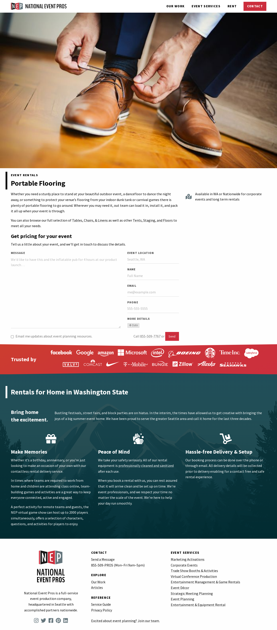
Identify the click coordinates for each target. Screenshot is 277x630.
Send (172, 336)
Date (133, 325)
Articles (97, 587)
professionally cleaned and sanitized (146, 465)
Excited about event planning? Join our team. (125, 620)
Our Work (175, 6)
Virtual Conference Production (194, 576)
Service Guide (101, 604)
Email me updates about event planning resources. (51, 336)
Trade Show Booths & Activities (194, 570)
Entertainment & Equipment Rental (198, 605)
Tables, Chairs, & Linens (90, 220)
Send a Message (103, 559)
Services (206, 6)
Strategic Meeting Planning (192, 593)
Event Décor (180, 587)
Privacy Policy (101, 610)
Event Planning (182, 599)
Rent (232, 6)
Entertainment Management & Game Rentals (205, 582)
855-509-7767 (150, 336)
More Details (138, 318)
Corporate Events (184, 565)
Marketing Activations (187, 559)
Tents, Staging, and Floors (153, 220)
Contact (255, 6)
